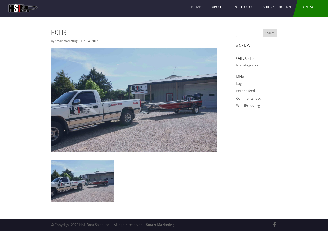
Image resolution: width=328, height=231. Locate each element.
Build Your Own (277, 7)
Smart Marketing (160, 224)
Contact (308, 7)
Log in (241, 83)
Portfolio (243, 7)
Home (196, 7)
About (217, 7)
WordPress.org (248, 105)
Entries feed (245, 91)
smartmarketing (66, 41)
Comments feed (248, 98)
